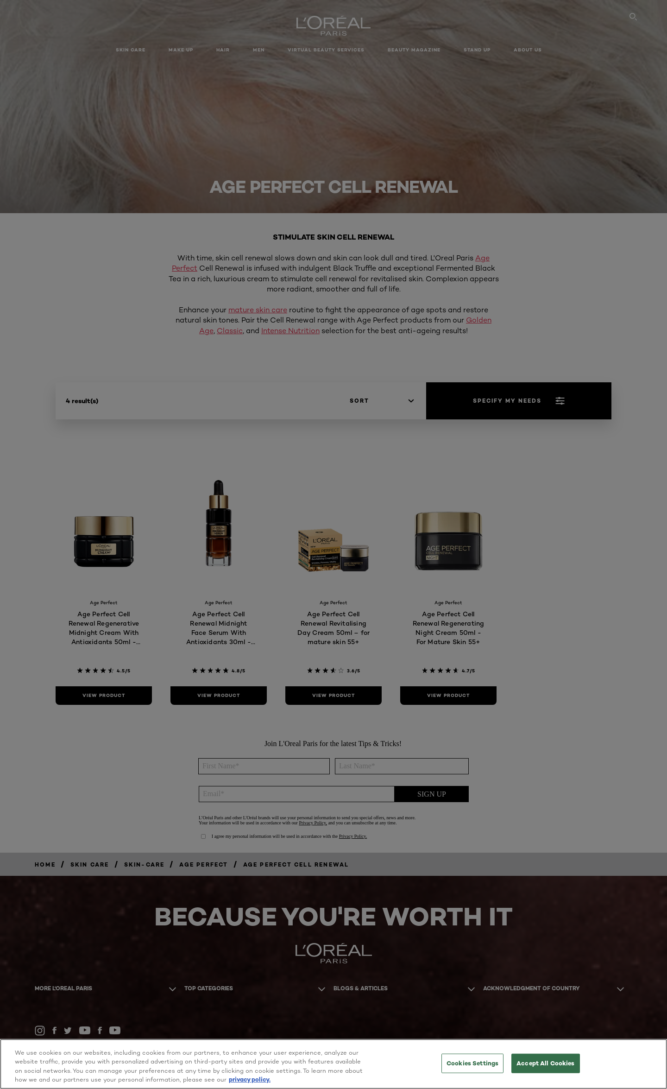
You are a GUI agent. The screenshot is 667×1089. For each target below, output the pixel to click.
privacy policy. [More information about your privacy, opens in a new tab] (250, 1079)
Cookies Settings (472, 1063)
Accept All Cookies (545, 1063)
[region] (333, 1064)
